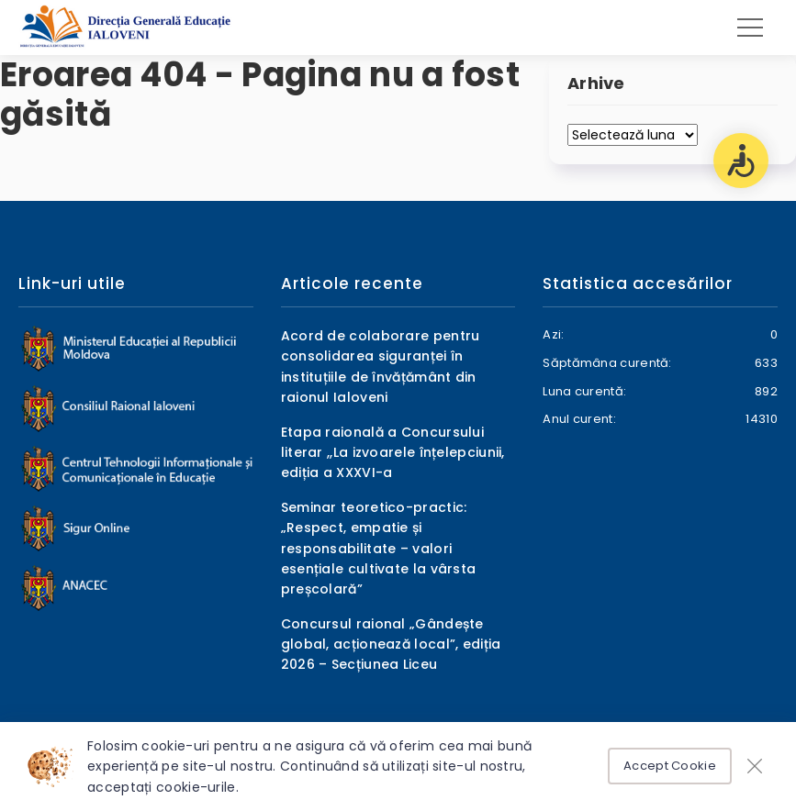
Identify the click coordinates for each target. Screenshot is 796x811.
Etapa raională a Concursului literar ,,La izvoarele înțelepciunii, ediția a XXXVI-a (393, 453)
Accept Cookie (669, 765)
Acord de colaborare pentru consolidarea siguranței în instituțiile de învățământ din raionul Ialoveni (380, 366)
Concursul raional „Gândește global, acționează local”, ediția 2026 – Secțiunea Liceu (391, 644)
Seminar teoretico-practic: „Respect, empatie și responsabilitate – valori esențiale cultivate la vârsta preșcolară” (378, 548)
